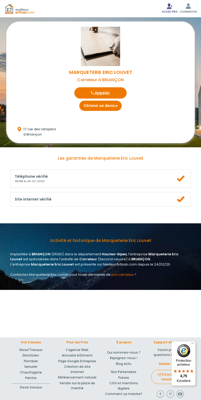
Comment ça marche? (123, 394)
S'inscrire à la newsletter (170, 376)
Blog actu (123, 363)
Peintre (31, 378)
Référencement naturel (77, 377)
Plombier (31, 361)
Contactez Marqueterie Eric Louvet (39, 274)
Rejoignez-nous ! (123, 358)
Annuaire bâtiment (77, 355)
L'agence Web (77, 350)
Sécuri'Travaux (30, 350)
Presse (123, 377)
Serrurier (30, 366)
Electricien (31, 355)
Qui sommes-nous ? (124, 352)
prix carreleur (122, 274)
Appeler (100, 92)
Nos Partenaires (123, 372)
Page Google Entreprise (77, 361)
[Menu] (192, 344)
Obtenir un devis (100, 105)
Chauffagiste (31, 372)
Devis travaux (31, 387)
